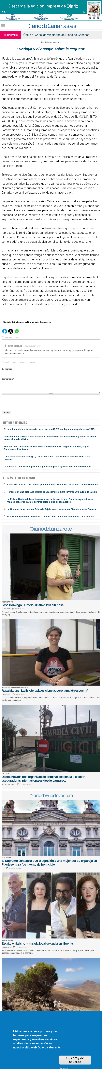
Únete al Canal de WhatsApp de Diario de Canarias (56, 34)
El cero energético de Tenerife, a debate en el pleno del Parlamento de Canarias (50, 516)
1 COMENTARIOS (25, 784)
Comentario (8, 379)
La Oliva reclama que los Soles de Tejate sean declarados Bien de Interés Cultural (51, 509)
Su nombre (7, 369)
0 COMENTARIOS (20, 609)
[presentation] (23, 403)
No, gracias (64, 1068)
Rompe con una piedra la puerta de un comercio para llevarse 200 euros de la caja (52, 492)
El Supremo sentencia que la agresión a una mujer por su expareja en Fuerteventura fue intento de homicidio (49, 862)
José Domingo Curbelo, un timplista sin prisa (32, 605)
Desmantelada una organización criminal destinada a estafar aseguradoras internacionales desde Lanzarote (43, 778)
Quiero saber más (49, 1047)
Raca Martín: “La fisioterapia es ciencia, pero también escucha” (45, 690)
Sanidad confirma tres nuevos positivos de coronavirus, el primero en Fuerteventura (53, 484)
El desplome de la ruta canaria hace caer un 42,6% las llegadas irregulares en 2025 (49, 429)
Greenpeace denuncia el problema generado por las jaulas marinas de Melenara (47, 466)
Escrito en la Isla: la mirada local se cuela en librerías (38, 943)
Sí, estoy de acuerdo (75, 1060)
